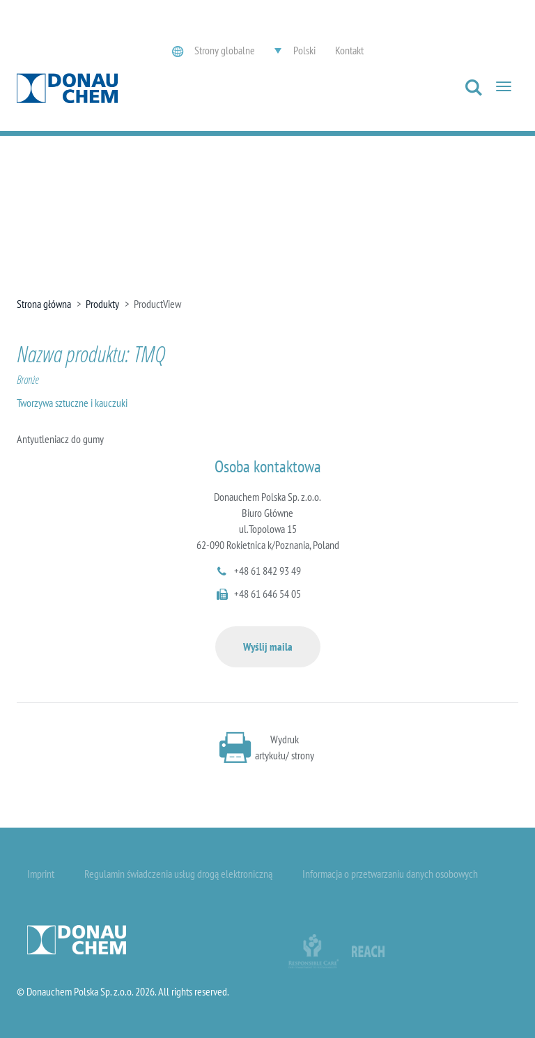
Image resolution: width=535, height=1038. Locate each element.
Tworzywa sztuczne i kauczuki (72, 403)
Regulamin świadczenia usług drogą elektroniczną (178, 874)
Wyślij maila (268, 646)
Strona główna (44, 304)
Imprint (40, 874)
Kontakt (349, 50)
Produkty (102, 304)
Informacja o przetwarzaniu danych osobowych (390, 874)
